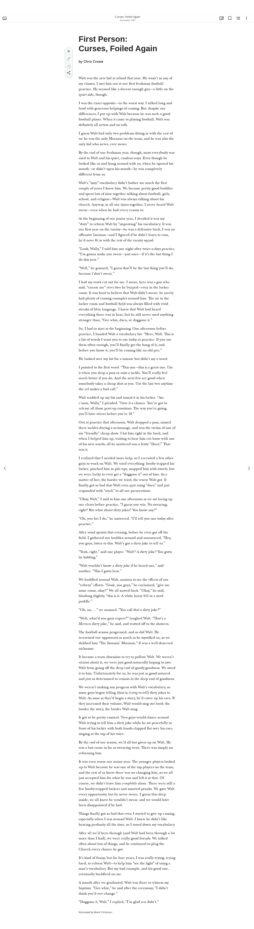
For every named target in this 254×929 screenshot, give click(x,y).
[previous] (5, 468)
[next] (248, 468)
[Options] (246, 18)
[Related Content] (238, 18)
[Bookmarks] (230, 18)
